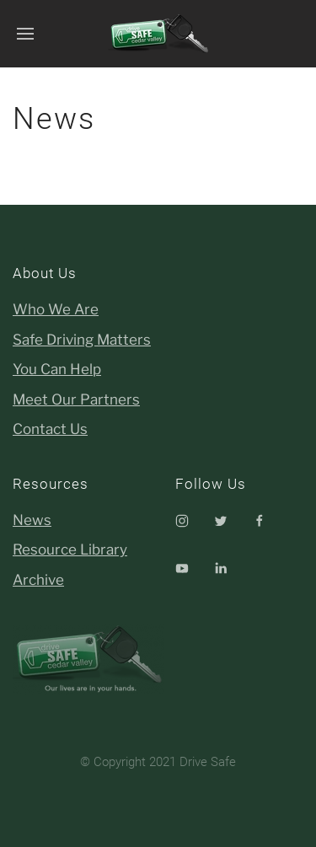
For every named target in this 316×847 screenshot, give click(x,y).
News (32, 520)
